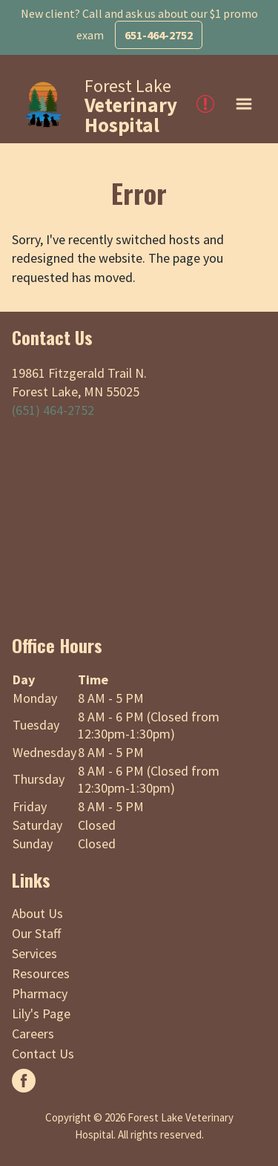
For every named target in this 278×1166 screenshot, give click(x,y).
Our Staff (36, 933)
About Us (37, 913)
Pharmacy (39, 993)
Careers (33, 1033)
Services (34, 953)
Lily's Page (41, 1013)
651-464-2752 (159, 34)
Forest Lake (131, 105)
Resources (41, 973)
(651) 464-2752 (53, 410)
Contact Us (43, 1053)
